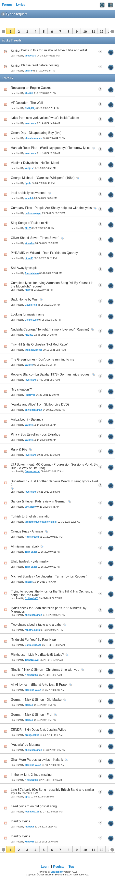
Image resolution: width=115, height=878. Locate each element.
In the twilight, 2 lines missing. (32, 774)
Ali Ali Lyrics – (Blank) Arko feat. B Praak (39, 684)
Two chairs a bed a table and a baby (36, 624)
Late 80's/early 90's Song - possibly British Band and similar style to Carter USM (52, 791)
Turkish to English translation (31, 516)
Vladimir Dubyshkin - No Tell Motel (35, 162)
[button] (10, 31)
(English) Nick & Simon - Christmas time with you (45, 669)
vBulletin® (57, 871)
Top (71, 866)
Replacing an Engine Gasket (31, 87)
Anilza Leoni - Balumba (27, 419)
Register (59, 866)
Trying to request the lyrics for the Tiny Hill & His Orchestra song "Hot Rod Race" (52, 593)
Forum (7, 4)
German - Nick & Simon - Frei (31, 714)
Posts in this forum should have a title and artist (54, 50)
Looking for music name (27, 314)
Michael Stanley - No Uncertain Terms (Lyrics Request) (49, 576)
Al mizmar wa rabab (25, 546)
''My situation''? (21, 389)
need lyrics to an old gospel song (34, 806)
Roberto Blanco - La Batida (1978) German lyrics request (50, 374)
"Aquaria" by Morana (25, 744)
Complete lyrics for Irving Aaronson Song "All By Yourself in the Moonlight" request (52, 284)
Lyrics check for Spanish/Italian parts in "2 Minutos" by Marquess (48, 609)
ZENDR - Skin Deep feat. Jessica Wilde (38, 729)
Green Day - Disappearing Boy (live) (36, 132)
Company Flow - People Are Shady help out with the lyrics (51, 207)
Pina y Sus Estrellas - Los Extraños (35, 434)
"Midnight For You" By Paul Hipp (33, 639)
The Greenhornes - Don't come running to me (42, 359)
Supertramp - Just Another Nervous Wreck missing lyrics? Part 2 (54, 483)
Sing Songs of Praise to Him (30, 222)
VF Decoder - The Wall (27, 102)
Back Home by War (24, 299)
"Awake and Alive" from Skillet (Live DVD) (40, 404)
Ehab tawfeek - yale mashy (30, 561)
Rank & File (19, 449)
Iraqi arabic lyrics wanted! (28, 192)
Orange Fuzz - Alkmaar (27, 531)
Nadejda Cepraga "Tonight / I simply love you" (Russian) (50, 329)
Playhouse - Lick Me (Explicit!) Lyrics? (37, 654)
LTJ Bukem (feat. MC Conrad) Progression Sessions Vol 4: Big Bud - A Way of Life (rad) (54, 466)
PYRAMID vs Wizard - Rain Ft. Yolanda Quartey (44, 252)
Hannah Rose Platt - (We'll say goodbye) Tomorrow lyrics (50, 147)
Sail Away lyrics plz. (24, 268)
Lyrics (20, 4)
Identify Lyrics (20, 821)
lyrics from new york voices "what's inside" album (45, 117)
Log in (45, 866)
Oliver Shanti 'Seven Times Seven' (35, 237)
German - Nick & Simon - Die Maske (36, 699)
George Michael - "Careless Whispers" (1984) (42, 177)
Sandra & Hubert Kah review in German (38, 501)
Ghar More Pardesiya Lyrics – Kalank (37, 759)
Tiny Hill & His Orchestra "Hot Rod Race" (39, 344)
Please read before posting (40, 65)
